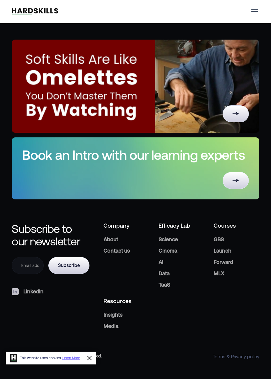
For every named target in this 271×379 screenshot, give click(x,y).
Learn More (71, 358)
